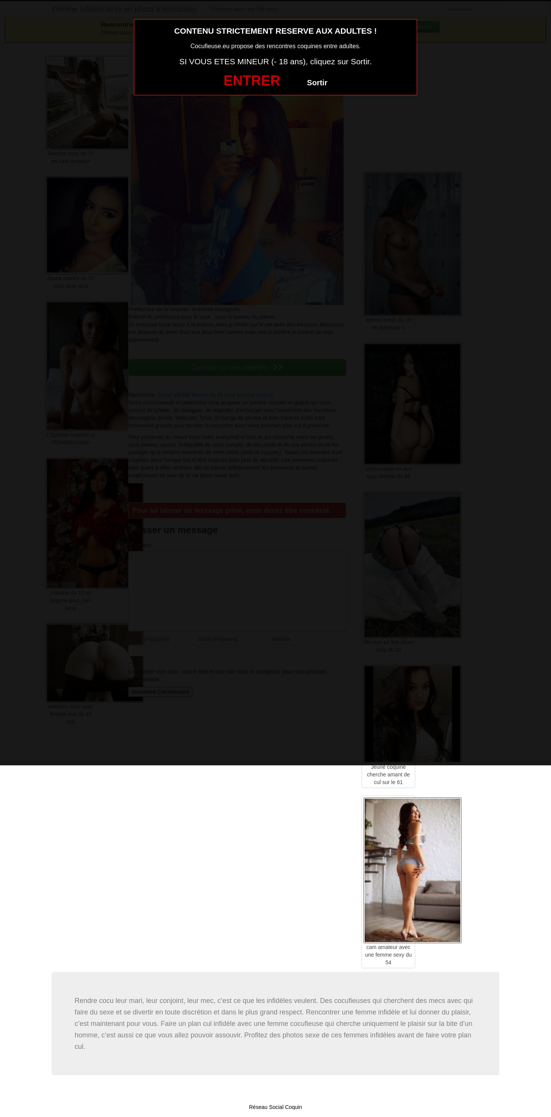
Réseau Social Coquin (275, 1107)
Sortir (317, 82)
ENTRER (251, 80)
